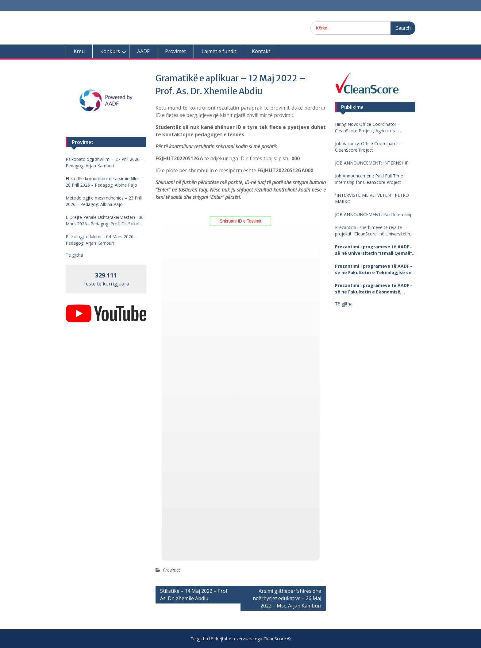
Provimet (175, 51)
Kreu (79, 51)
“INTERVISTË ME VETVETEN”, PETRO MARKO (372, 198)
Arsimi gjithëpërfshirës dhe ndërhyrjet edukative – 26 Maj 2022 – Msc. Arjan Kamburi (287, 598)
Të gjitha (343, 304)
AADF (143, 51)
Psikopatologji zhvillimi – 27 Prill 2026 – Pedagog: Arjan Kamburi (104, 162)
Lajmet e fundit (219, 51)
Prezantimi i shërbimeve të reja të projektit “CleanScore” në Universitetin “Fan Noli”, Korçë (372, 230)
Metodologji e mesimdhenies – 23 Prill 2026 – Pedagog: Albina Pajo (104, 201)
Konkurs (110, 51)
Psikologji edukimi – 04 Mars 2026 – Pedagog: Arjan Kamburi (101, 240)
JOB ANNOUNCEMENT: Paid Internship (374, 214)
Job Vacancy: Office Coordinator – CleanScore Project (368, 147)
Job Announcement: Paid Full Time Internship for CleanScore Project (369, 179)
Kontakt (261, 51)
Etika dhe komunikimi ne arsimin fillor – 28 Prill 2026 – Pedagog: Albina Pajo (104, 182)
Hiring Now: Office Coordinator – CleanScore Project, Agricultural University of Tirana (367, 127)
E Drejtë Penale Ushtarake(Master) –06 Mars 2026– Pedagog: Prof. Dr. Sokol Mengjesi (105, 220)
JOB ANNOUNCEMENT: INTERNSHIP (372, 163)
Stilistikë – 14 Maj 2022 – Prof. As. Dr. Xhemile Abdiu (194, 595)
